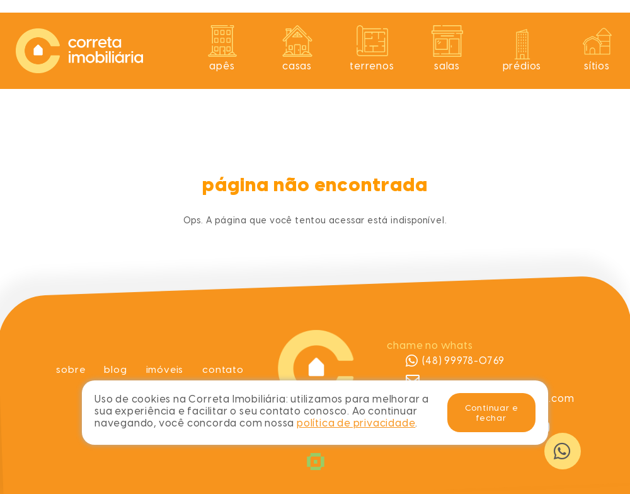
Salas (447, 66)
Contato (224, 369)
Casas (297, 66)
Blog (114, 369)
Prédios (522, 66)
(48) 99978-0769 (455, 360)
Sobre (69, 369)
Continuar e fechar (491, 413)
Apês (221, 66)
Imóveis (165, 369)
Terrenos (372, 66)
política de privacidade (356, 423)
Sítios (597, 66)
